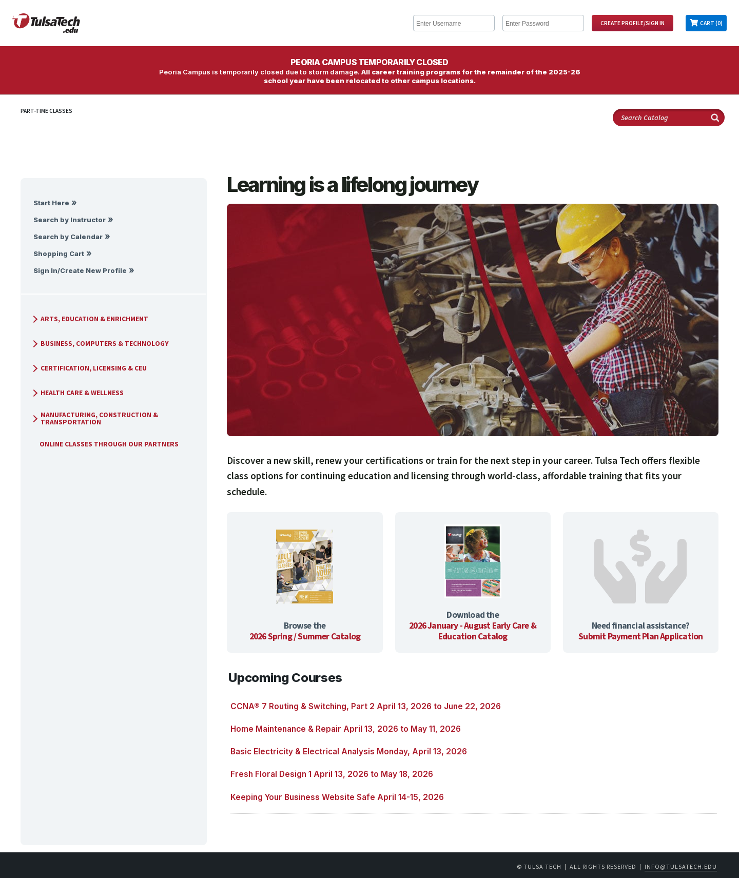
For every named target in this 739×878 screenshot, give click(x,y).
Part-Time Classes (46, 110)
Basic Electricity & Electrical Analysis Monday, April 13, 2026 (348, 751)
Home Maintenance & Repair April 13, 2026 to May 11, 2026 (345, 729)
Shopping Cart (58, 254)
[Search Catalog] (668, 117)
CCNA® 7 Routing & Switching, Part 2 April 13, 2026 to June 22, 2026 (365, 706)
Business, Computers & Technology (99, 343)
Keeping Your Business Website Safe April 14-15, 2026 (337, 797)
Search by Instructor (69, 220)
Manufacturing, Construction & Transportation (94, 418)
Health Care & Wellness (77, 392)
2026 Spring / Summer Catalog (305, 636)
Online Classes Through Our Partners (105, 444)
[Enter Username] (454, 23)
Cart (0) (711, 23)
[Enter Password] (543, 23)
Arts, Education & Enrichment (89, 319)
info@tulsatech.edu (681, 866)
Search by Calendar (68, 237)
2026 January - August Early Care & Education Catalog (472, 631)
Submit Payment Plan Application (640, 636)
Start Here (51, 203)
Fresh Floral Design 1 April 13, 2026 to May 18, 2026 (331, 774)
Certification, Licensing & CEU (88, 368)
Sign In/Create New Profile (80, 271)
